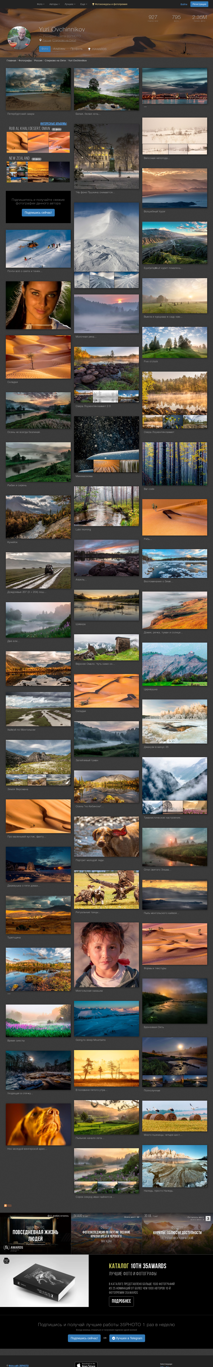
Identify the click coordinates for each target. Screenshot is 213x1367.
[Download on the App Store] (89, 1365)
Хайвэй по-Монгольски (21, 730)
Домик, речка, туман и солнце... (163, 632)
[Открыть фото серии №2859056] (105, 396)
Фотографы (25, 60)
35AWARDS (97, 49)
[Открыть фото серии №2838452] (195, 1081)
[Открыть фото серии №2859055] (83, 396)
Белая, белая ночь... (88, 114)
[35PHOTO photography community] (18, 4)
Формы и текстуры (155, 968)
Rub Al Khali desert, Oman (29, 129)
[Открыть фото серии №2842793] (37, 780)
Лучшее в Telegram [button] (127, 1338)
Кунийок (12, 542)
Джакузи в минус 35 (156, 747)
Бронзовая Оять (154, 1027)
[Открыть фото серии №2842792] (16, 780)
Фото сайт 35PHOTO (19, 1366)
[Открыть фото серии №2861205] (82, 280)
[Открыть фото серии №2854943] (129, 466)
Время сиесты (16, 1041)
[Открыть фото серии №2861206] (102, 280)
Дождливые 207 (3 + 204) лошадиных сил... (27, 592)
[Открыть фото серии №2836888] (128, 1187)
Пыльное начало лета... (90, 1138)
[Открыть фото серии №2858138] (195, 421)
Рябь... (148, 539)
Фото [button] (40, 4)
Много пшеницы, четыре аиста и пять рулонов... (164, 1135)
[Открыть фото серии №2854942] (106, 466)
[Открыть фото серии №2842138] (195, 807)
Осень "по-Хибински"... (90, 806)
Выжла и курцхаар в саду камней (164, 317)
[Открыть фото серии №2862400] (197, 149)
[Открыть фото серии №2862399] (178, 149)
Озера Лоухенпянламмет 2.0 (93, 406)
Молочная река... (86, 337)
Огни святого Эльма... (157, 870)
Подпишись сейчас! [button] (38, 212)
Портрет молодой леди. (90, 860)
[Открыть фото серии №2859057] (128, 396)
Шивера (81, 624)
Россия (47, 40)
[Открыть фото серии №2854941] (83, 466)
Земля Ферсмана (17, 789)
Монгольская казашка (89, 991)
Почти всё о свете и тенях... (24, 271)
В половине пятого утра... (91, 1090)
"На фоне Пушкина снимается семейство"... (96, 192)
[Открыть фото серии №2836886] (85, 1187)
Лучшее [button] (70, 4)
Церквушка (151, 689)
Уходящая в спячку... (20, 1093)
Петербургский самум (20, 114)
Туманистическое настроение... (163, 818)
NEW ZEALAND (19, 158)
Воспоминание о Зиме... (158, 581)
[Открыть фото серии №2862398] (155, 149)
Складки (12, 382)
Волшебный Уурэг (155, 211)
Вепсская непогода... (157, 158)
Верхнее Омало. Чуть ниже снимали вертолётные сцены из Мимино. (96, 664)
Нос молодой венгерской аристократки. (27, 1149)
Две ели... (13, 641)
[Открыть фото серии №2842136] (152, 807)
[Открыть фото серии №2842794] (58, 780)
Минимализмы (84, 476)
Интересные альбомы (53, 124)
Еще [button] (83, 4)
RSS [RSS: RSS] (9, 1205)
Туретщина (14, 938)
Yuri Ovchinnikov (77, 60)
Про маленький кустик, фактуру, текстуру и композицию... (27, 837)
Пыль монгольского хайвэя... (161, 913)
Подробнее (121, 1301)
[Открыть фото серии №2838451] (173, 1081)
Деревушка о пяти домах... (23, 886)
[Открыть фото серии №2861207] (126, 280)
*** (145, 107)
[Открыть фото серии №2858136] (152, 421)
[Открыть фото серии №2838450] (152, 1081)
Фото (45, 49)
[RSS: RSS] (5, 1205)
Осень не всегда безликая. (24, 432)
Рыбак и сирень (17, 485)
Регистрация (199, 4)
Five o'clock (151, 361)
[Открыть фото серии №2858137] (173, 421)
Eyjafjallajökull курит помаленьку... (164, 268)
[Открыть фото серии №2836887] (108, 1187)
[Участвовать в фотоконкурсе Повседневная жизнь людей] (35, 1233)
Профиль (77, 49)
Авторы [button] (54, 4)
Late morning (83, 530)
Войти (184, 4)
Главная (11, 60)
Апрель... (81, 580)
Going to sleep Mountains (91, 1040)
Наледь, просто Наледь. (159, 1191)
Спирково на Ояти (64, 40)
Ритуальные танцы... (88, 912)
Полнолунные (152, 1091)
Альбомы (59, 49)
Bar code (149, 489)
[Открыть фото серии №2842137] (173, 807)
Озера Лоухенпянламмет (159, 432)
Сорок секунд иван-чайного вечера (96, 1197)
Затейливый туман (87, 760)
